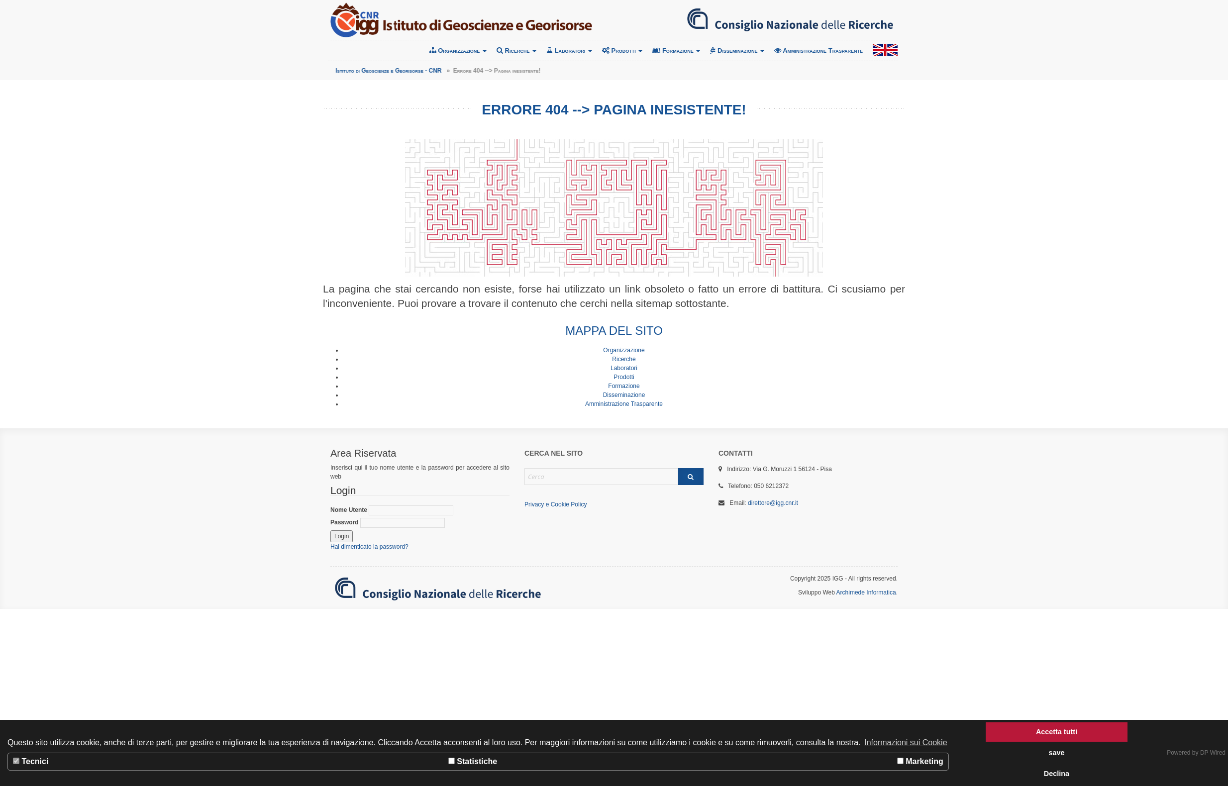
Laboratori (569, 50)
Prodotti (622, 50)
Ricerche (516, 50)
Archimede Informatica (866, 592)
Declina (1056, 774)
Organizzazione (458, 50)
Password (387, 523)
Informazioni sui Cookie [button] (905, 742)
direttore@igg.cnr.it (773, 502)
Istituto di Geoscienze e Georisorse (461, 19)
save (1056, 753)
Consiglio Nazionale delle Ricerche (790, 19)
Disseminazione (737, 50)
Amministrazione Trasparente (818, 50)
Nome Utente (391, 510)
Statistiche (472, 761)
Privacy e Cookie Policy (555, 504)
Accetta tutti (1056, 732)
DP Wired (1213, 752)
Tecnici (30, 761)
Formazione (676, 50)
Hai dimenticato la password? (369, 546)
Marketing (920, 761)
